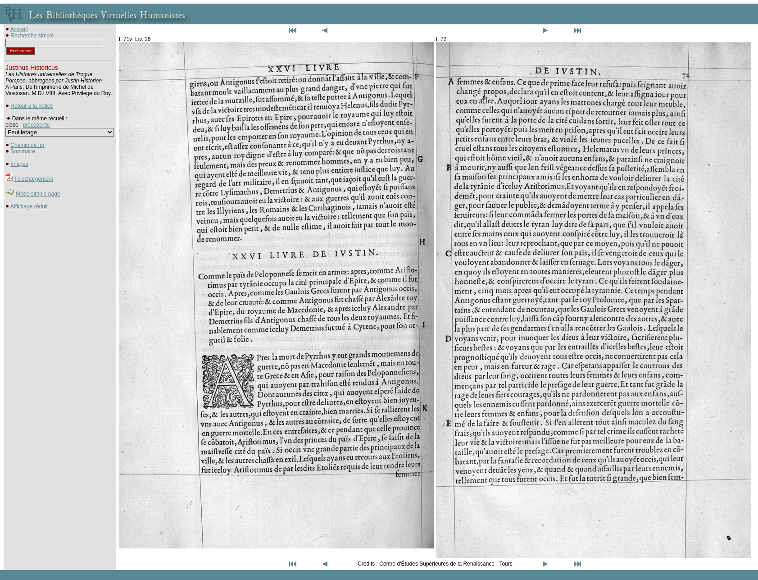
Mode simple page (38, 194)
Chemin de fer (27, 145)
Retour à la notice (31, 106)
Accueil (19, 29)
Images (19, 164)
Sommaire (22, 151)
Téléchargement (33, 179)
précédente (36, 125)
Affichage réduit (29, 206)
